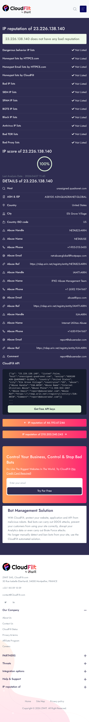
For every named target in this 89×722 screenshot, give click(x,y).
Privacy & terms (10, 635)
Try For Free (44, 491)
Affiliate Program (10, 640)
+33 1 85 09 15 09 (11, 587)
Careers (6, 646)
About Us (6, 617)
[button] (75, 9)
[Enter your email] (44, 483)
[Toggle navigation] (83, 9)
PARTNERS (44, 655)
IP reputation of (44, 687)
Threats (44, 663)
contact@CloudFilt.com (13, 594)
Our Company (44, 610)
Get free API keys (44, 409)
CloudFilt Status (10, 629)
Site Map (40, 701)
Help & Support (44, 679)
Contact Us (7, 623)
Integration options (44, 671)
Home (28, 701)
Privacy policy (57, 701)
